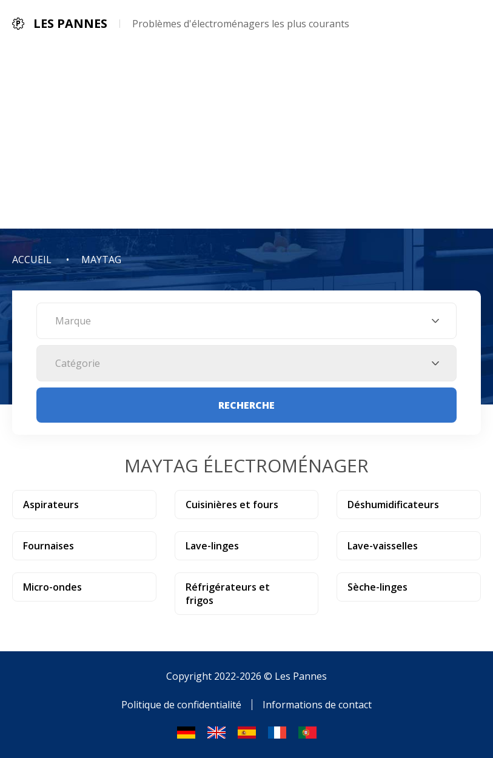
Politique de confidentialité (181, 704)
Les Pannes (301, 676)
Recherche (246, 405)
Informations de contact (317, 704)
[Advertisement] (246, 138)
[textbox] (246, 320)
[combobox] (246, 321)
